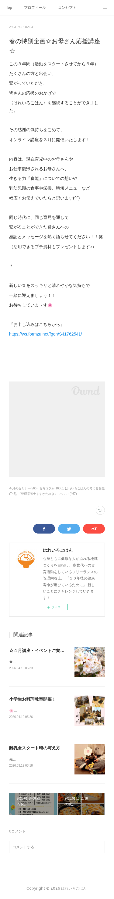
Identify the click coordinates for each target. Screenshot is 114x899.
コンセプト (67, 7)
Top (9, 7)
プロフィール (35, 7)
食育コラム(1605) (51, 488)
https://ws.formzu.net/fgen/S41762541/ (45, 334)
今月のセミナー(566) (23, 488)
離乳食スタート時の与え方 (34, 748)
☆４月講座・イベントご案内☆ (39, 650)
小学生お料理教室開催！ (32, 699)
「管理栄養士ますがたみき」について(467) (47, 493)
